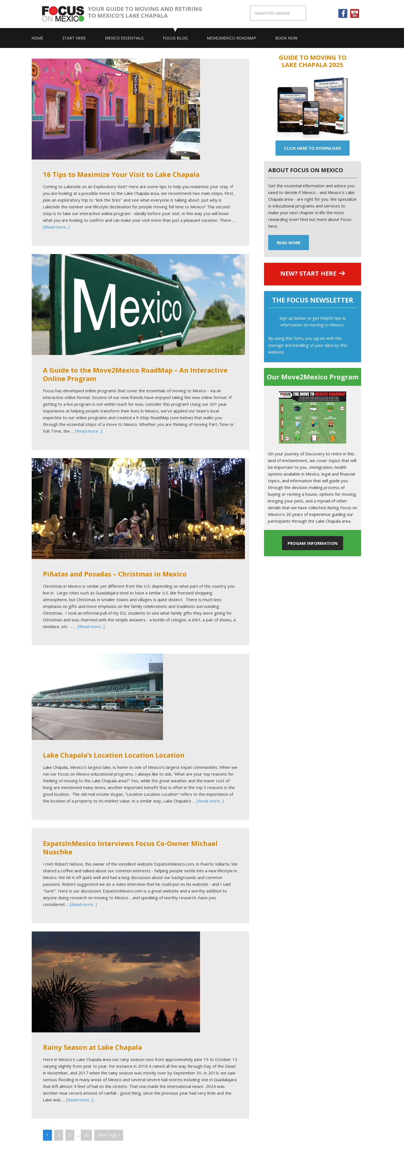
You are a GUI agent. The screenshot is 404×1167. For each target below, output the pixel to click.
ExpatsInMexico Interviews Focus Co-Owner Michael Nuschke (130, 847)
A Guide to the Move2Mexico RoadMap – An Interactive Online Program (135, 374)
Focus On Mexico (65, 14)
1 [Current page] (47, 1135)
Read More (288, 242)
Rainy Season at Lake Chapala (92, 1047)
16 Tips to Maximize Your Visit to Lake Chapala (121, 174)
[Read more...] (56, 227)
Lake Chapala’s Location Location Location (114, 755)
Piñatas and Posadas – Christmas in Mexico (115, 573)
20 (86, 1135)
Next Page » (109, 1135)
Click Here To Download (312, 148)
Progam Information (313, 543)
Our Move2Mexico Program (313, 376)
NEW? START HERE (308, 273)
